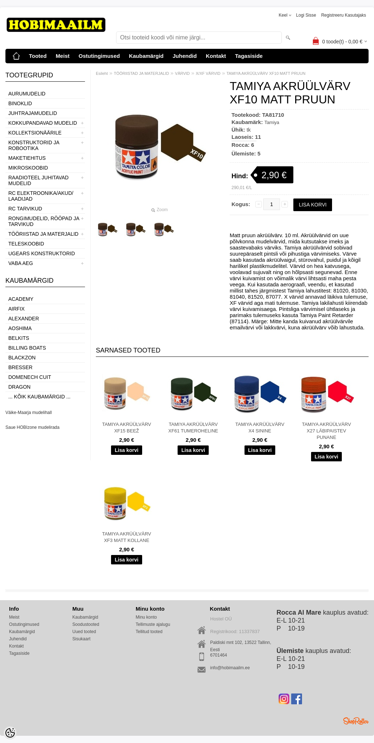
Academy (20, 299)
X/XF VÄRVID (208, 73)
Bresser (20, 367)
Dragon (19, 387)
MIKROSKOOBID (28, 168)
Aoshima (20, 328)
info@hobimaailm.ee (230, 667)
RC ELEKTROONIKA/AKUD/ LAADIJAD (40, 196)
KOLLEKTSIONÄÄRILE (34, 133)
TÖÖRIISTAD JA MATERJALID (43, 234)
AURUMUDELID (27, 94)
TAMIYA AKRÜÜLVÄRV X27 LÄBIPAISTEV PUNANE (326, 431)
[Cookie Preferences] (10, 732)
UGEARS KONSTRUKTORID (41, 253)
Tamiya (271, 122)
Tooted (38, 56)
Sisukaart (81, 638)
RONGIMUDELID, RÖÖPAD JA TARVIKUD (43, 221)
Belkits (18, 338)
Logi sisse (306, 15)
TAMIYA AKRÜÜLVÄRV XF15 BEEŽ (126, 428)
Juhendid (185, 56)
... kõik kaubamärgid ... (39, 397)
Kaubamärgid (146, 56)
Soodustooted (85, 624)
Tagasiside (249, 56)
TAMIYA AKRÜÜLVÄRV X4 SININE (260, 428)
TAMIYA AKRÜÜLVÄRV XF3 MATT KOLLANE (126, 537)
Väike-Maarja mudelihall (28, 412)
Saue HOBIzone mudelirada (32, 427)
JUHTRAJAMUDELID (32, 113)
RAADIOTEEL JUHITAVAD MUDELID (38, 180)
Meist (62, 56)
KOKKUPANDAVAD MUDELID (42, 123)
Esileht (102, 73)
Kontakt (216, 56)
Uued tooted (84, 631)
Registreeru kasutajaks (343, 15)
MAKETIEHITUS (27, 158)
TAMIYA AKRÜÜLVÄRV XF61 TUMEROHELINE (193, 428)
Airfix (16, 309)
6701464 (218, 655)
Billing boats (27, 348)
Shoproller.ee (356, 721)
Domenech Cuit (29, 377)
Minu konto (146, 617)
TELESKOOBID (26, 244)
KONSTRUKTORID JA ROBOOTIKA (33, 145)
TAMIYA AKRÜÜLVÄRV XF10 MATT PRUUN (265, 73)
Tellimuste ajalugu (153, 624)
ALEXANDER (23, 318)
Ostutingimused (99, 56)
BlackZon (21, 357)
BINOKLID (20, 103)
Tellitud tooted (149, 631)
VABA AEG (20, 263)
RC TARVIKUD (25, 209)
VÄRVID (182, 73)
